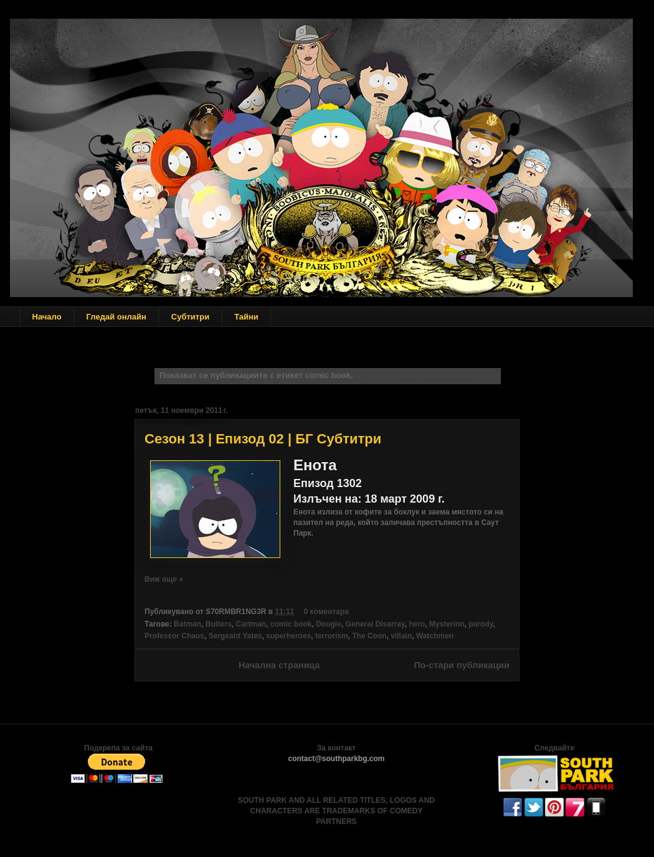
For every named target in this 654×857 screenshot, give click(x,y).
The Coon (369, 636)
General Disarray (375, 624)
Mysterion (447, 624)
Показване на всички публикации (427, 375)
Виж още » (164, 579)
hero (417, 624)
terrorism (331, 636)
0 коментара (326, 611)
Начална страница (279, 665)
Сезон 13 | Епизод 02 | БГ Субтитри (263, 439)
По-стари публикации (461, 665)
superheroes (288, 636)
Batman (187, 624)
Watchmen (434, 636)
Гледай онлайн (116, 316)
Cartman (250, 624)
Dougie (328, 624)
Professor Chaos (174, 636)
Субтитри (190, 316)
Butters (219, 624)
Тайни (246, 316)
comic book (291, 624)
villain (401, 636)
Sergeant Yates (235, 636)
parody (480, 624)
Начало (47, 316)
